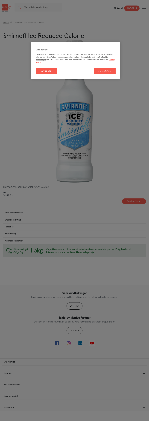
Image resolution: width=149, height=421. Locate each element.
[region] (75, 60)
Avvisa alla (46, 71)
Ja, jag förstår (104, 71)
